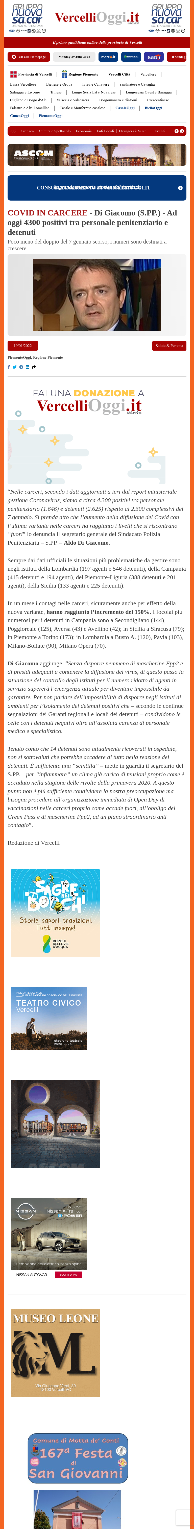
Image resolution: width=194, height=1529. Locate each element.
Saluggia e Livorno (25, 92)
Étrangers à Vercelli (134, 131)
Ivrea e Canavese (95, 84)
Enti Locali (105, 131)
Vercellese (148, 74)
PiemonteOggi (50, 116)
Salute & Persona (169, 346)
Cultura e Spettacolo (55, 131)
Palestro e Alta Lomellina (30, 108)
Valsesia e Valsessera (73, 100)
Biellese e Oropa (59, 84)
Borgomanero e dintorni (118, 100)
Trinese (56, 92)
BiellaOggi (153, 108)
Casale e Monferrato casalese (82, 108)
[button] (177, 131)
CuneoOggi (19, 116)
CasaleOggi (125, 108)
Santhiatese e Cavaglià (137, 84)
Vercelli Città (119, 74)
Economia (84, 131)
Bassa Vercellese (23, 84)
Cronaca (27, 131)
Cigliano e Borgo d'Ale (28, 100)
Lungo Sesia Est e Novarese (94, 92)
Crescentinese (158, 100)
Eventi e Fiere (165, 131)
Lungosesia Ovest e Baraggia (149, 92)
